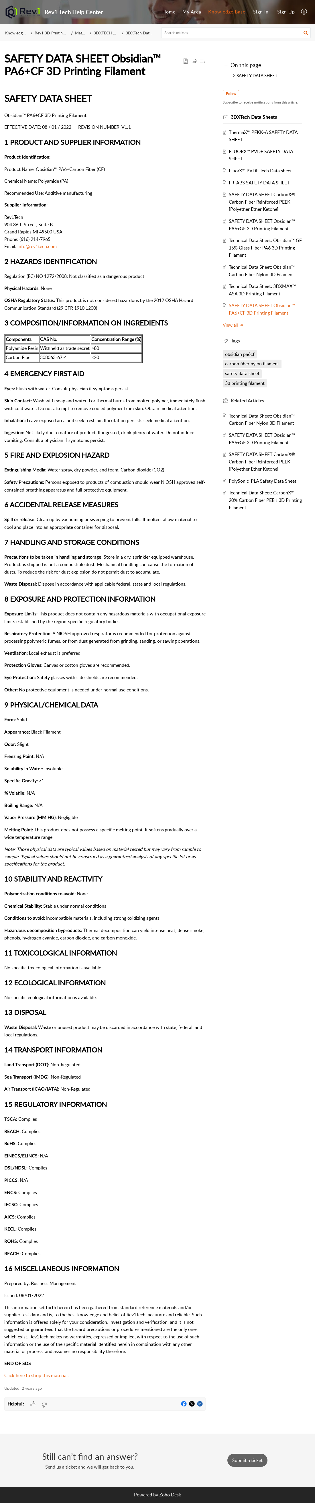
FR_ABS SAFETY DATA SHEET (260, 183)
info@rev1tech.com (37, 246)
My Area (191, 12)
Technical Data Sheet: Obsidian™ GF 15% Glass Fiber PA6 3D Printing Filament (263, 247)
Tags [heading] (236, 341)
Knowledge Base (226, 12)
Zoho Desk (170, 1495)
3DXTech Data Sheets (145, 33)
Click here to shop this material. (37, 1375)
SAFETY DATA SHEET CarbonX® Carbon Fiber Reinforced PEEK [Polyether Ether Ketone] (263, 201)
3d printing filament (246, 383)
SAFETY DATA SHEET (257, 75)
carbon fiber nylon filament (253, 363)
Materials (83, 33)
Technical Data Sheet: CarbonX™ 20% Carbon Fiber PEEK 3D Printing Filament (263, 500)
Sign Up (286, 12)
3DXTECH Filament (111, 33)
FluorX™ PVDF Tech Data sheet (261, 170)
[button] (304, 12)
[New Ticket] (247, 1460)
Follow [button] (232, 93)
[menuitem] (169, 12)
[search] (236, 32)
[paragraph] (105, 735)
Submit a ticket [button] (247, 1460)
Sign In (261, 12)
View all (234, 325)
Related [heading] (248, 400)
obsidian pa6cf (241, 354)
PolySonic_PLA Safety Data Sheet (264, 481)
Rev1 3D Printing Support (57, 33)
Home (169, 12)
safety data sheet (243, 373)
